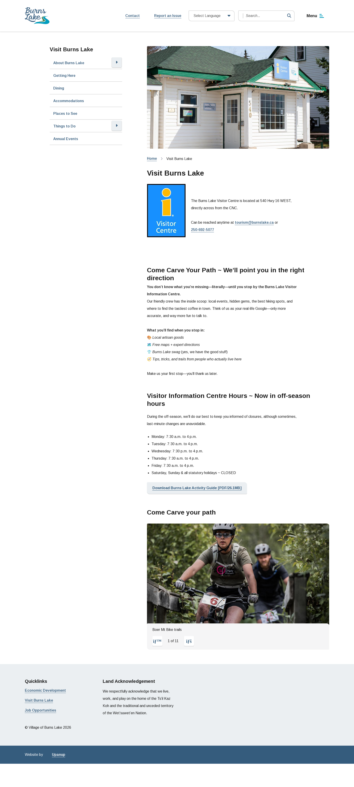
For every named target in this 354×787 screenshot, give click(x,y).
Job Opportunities (40, 710)
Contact (132, 16)
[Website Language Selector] (212, 15)
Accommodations (68, 101)
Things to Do (64, 126)
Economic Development (45, 690)
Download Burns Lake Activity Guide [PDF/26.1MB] (197, 488)
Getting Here (64, 76)
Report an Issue (167, 16)
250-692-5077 (202, 230)
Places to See (65, 113)
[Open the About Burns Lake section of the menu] (117, 62)
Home (152, 158)
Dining (58, 88)
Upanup (58, 754)
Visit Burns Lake (39, 700)
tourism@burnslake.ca (254, 222)
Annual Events (65, 139)
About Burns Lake (68, 63)
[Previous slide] (157, 641)
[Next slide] (189, 641)
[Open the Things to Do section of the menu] (117, 126)
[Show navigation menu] (315, 15)
